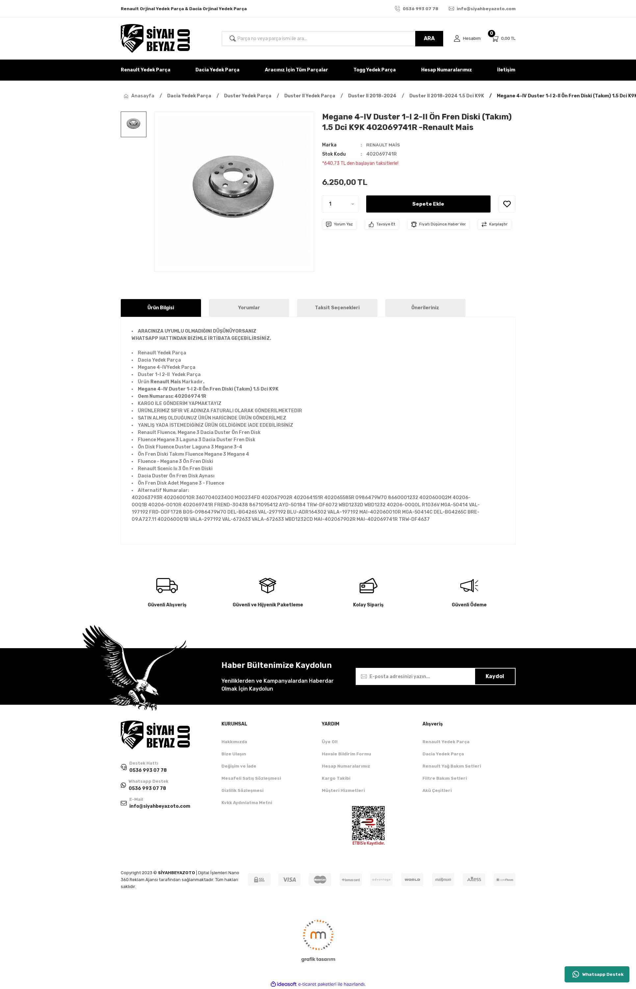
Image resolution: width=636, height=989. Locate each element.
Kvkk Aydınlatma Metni (246, 802)
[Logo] (155, 38)
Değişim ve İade (238, 766)
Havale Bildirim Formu (346, 753)
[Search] (332, 38)
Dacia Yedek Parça (443, 753)
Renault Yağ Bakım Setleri (451, 766)
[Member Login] (467, 38)
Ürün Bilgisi (160, 308)
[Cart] (503, 38)
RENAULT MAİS (383, 145)
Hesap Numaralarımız (346, 766)
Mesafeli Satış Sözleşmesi (251, 778)
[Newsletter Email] (436, 676)
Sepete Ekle (428, 204)
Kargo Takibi (336, 778)
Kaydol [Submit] (495, 676)
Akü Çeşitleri (437, 790)
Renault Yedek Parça (446, 741)
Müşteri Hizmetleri (343, 790)
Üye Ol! (330, 741)
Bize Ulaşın (233, 753)
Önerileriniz (425, 308)
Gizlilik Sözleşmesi (242, 790)
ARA (429, 38)
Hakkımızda (234, 741)
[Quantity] (340, 204)
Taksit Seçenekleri (337, 308)
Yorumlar (249, 308)
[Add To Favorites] (507, 204)
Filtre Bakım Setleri (444, 778)
